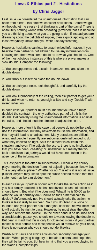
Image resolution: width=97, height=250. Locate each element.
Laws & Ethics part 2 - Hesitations (48, 4)
